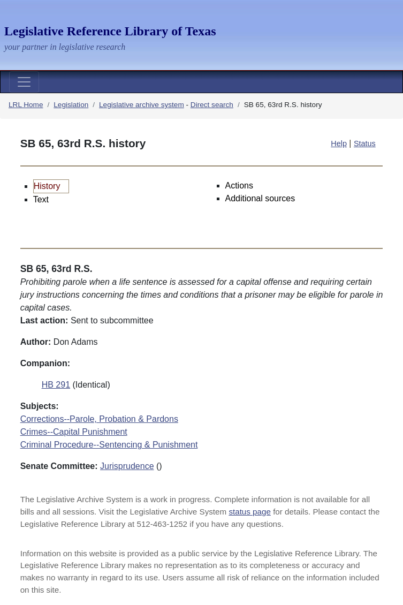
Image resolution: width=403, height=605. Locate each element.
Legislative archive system (141, 105)
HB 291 (56, 384)
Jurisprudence (127, 466)
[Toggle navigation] (24, 82)
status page (250, 511)
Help (339, 143)
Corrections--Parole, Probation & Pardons (99, 419)
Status (365, 143)
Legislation (71, 105)
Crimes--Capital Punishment (73, 431)
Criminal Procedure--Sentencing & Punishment (109, 444)
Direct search (212, 105)
